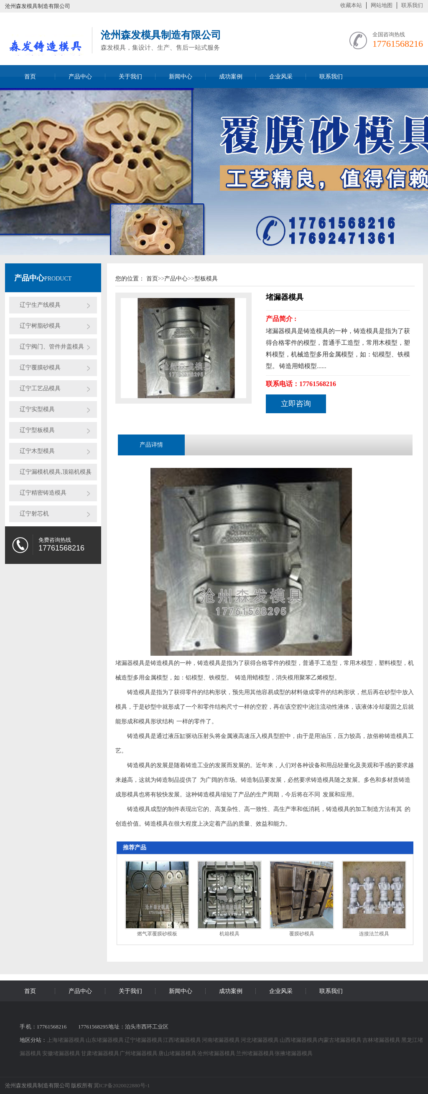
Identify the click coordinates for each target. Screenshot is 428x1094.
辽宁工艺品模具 (40, 388)
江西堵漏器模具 (182, 1040)
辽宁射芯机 (34, 513)
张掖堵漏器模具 (294, 1053)
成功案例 (230, 76)
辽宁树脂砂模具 (40, 326)
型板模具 (206, 278)
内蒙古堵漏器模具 (340, 1040)
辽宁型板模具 (37, 430)
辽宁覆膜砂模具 (40, 367)
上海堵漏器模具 (66, 1040)
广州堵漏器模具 (139, 1053)
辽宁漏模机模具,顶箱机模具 (56, 472)
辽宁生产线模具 (40, 305)
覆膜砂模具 (301, 934)
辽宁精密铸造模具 (43, 493)
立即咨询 (296, 403)
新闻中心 (180, 76)
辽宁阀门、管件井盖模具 (52, 347)
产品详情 (151, 445)
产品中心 (80, 76)
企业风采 (281, 76)
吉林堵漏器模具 (381, 1040)
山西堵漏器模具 (299, 1040)
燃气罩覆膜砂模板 (157, 934)
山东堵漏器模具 (105, 1040)
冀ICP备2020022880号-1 (122, 1085)
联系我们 (412, 5)
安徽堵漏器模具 (61, 1053)
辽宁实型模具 (37, 409)
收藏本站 (351, 5)
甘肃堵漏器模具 (100, 1053)
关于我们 (130, 76)
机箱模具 (229, 934)
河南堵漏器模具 (221, 1040)
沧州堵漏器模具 (216, 1053)
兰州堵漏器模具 (255, 1053)
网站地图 (381, 5)
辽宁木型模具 (37, 451)
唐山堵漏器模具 (177, 1053)
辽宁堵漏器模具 (144, 1040)
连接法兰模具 (374, 934)
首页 (30, 76)
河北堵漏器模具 (260, 1040)
